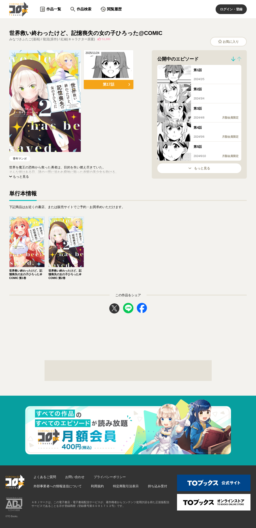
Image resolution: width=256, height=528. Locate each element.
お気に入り (228, 42)
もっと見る (199, 168)
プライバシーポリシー (110, 477)
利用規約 (97, 486)
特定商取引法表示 (126, 486)
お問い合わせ (74, 477)
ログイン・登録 (231, 9)
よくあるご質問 (45, 477)
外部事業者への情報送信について (58, 486)
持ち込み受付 (157, 486)
